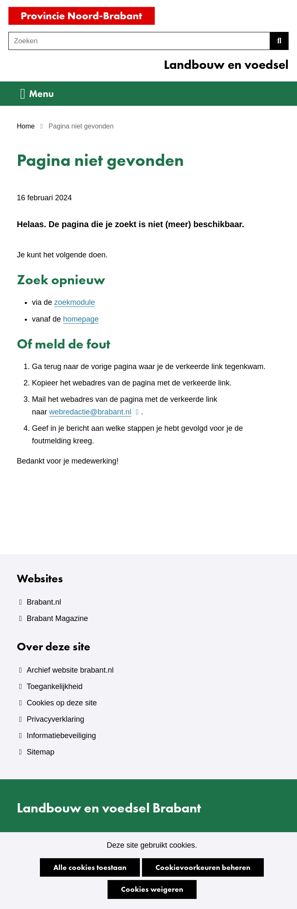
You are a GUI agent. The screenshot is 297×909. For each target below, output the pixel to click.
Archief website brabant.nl (69, 670)
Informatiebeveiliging (61, 735)
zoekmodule (74, 302)
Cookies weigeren (152, 889)
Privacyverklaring (55, 719)
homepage (81, 319)
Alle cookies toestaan (89, 867)
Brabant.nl (43, 602)
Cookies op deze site (61, 703)
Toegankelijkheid (54, 686)
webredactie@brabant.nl (95, 412)
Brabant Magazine (57, 618)
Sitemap (40, 752)
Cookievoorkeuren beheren (202, 867)
